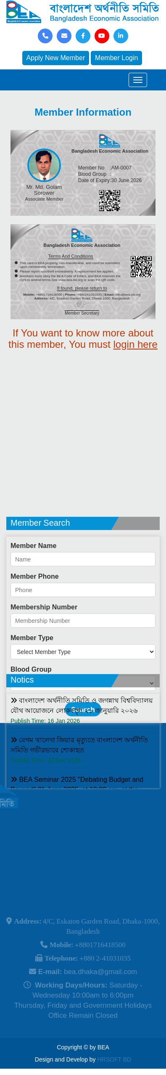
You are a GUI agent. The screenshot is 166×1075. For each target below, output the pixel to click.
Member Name (33, 573)
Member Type (32, 666)
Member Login (116, 57)
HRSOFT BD (114, 1059)
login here (135, 344)
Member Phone (35, 604)
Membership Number (44, 635)
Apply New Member (55, 57)
